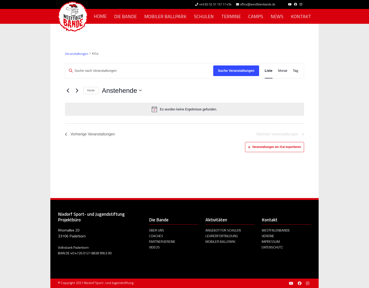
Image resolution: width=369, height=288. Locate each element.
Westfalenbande (276, 230)
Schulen (204, 16)
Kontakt (301, 16)
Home (100, 16)
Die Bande (125, 16)
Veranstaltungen (76, 53)
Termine (231, 16)
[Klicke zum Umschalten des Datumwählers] (121, 90)
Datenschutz (272, 247)
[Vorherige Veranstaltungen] (68, 90)
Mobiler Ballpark (165, 16)
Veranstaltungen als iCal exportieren (274, 147)
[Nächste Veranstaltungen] (77, 90)
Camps (255, 16)
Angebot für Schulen (223, 230)
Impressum (271, 241)
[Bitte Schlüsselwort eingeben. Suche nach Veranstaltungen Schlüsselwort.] (139, 70)
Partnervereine (162, 241)
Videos (154, 247)
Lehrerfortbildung (221, 236)
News (277, 16)
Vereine (268, 236)
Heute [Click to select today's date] (91, 90)
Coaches (156, 236)
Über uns (156, 230)
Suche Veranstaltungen (236, 71)
